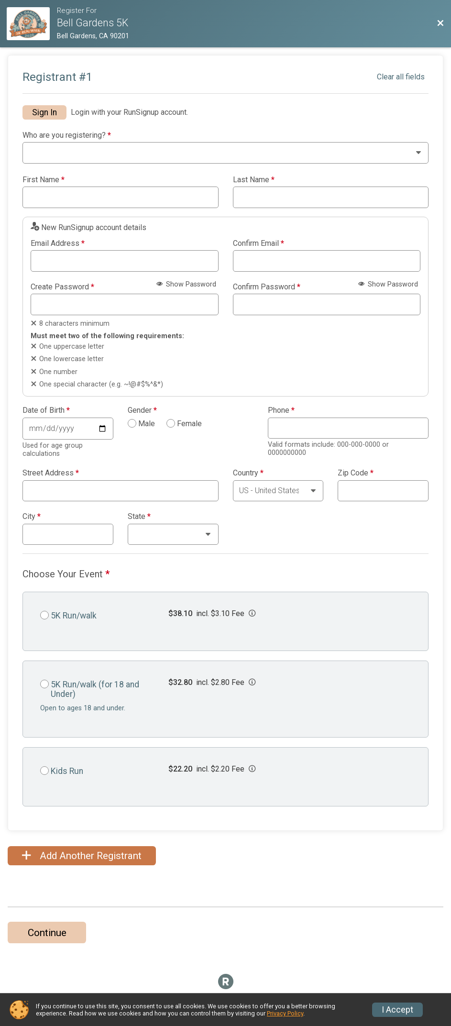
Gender (142, 410)
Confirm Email (258, 243)
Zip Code (356, 473)
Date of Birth (46, 410)
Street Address (50, 473)
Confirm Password (266, 287)
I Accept (397, 1010)
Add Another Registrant (82, 855)
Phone (281, 410)
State (139, 516)
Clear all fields (401, 76)
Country (248, 473)
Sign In (44, 112)
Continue (47, 932)
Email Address (58, 243)
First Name (43, 180)
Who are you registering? (66, 135)
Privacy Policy (285, 1013)
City (31, 516)
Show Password (186, 284)
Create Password (62, 287)
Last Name (254, 180)
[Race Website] (31, 23)
